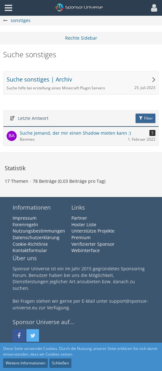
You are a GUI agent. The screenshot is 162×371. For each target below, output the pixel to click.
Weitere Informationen (25, 363)
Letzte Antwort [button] (33, 118)
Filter (145, 118)
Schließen (60, 363)
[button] (152, 8)
